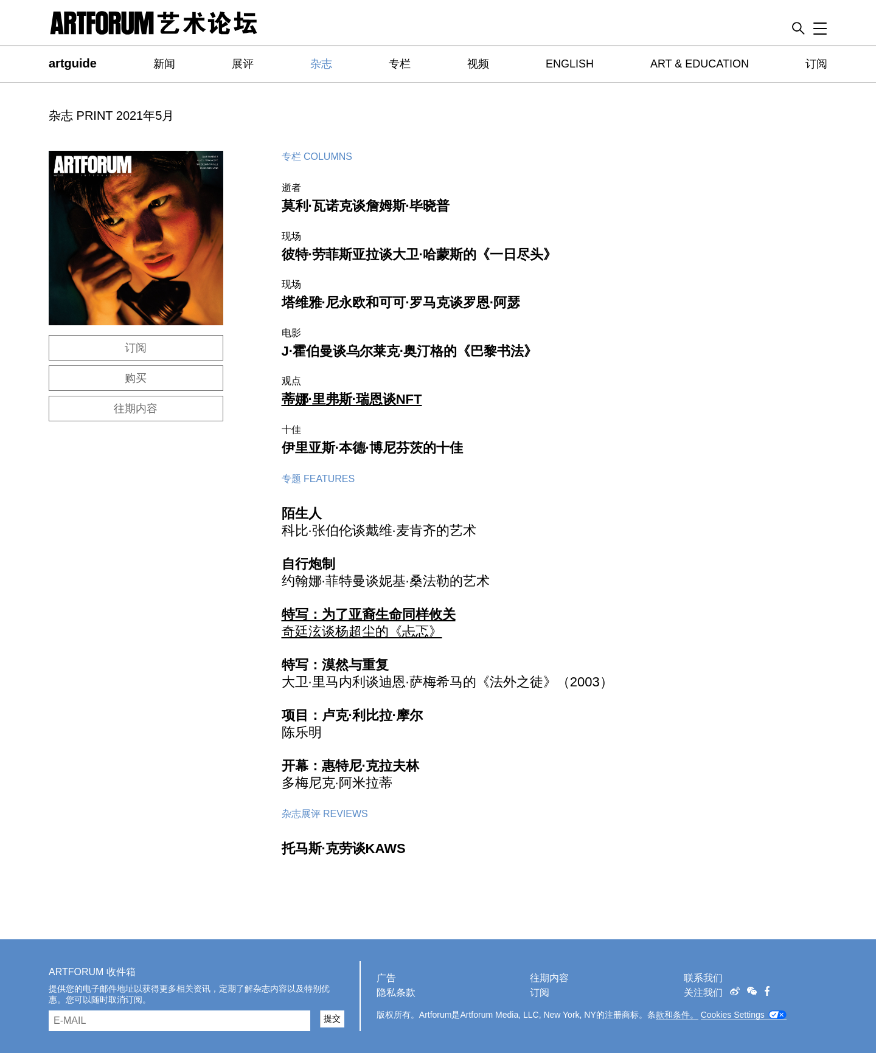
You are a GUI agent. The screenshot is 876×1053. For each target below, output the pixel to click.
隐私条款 (396, 992)
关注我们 (703, 992)
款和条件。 (677, 1015)
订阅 (816, 64)
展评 (243, 64)
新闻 (164, 64)
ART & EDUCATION (699, 64)
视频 (478, 64)
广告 (386, 978)
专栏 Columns (317, 156)
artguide (73, 63)
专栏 (400, 64)
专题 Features (318, 479)
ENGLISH (570, 64)
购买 (136, 378)
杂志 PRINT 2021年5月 (111, 115)
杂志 (321, 64)
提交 (332, 1018)
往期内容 (136, 408)
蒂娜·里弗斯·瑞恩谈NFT (352, 399)
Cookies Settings (733, 1015)
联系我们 (703, 978)
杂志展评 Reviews (325, 814)
